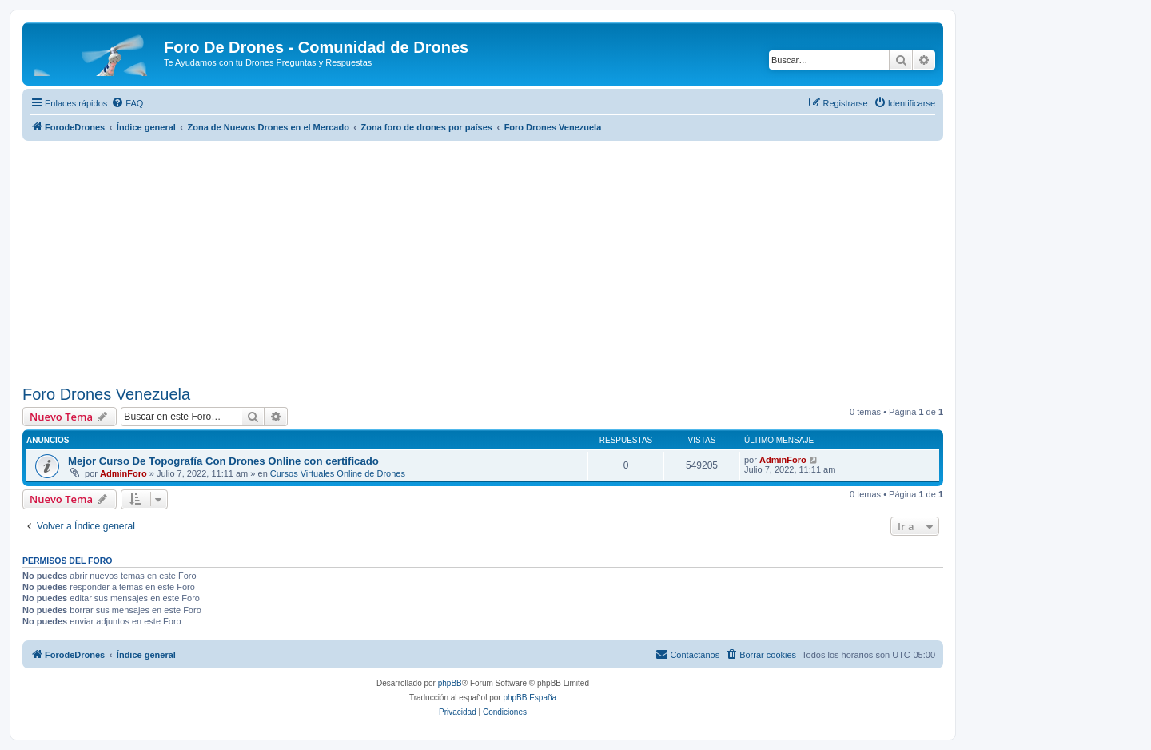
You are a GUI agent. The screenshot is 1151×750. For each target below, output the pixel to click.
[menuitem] (127, 103)
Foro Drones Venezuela (106, 394)
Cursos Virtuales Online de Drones (337, 473)
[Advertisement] (482, 261)
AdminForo (123, 473)
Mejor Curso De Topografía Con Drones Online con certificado (223, 461)
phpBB (450, 683)
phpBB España (529, 697)
